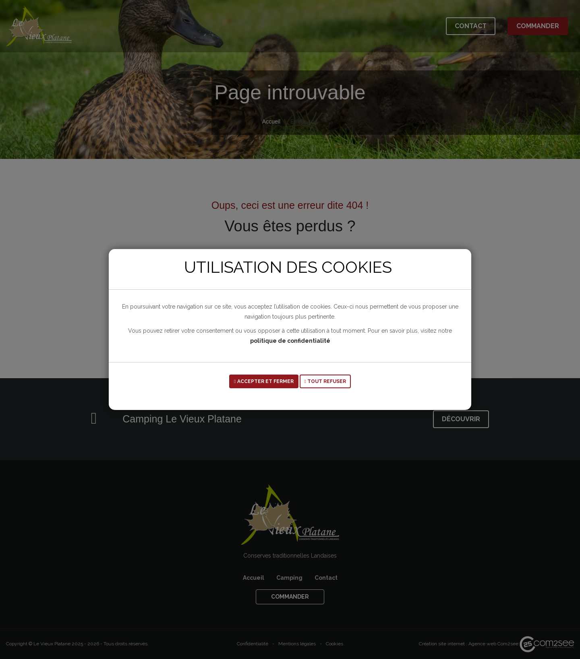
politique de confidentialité (290, 341)
